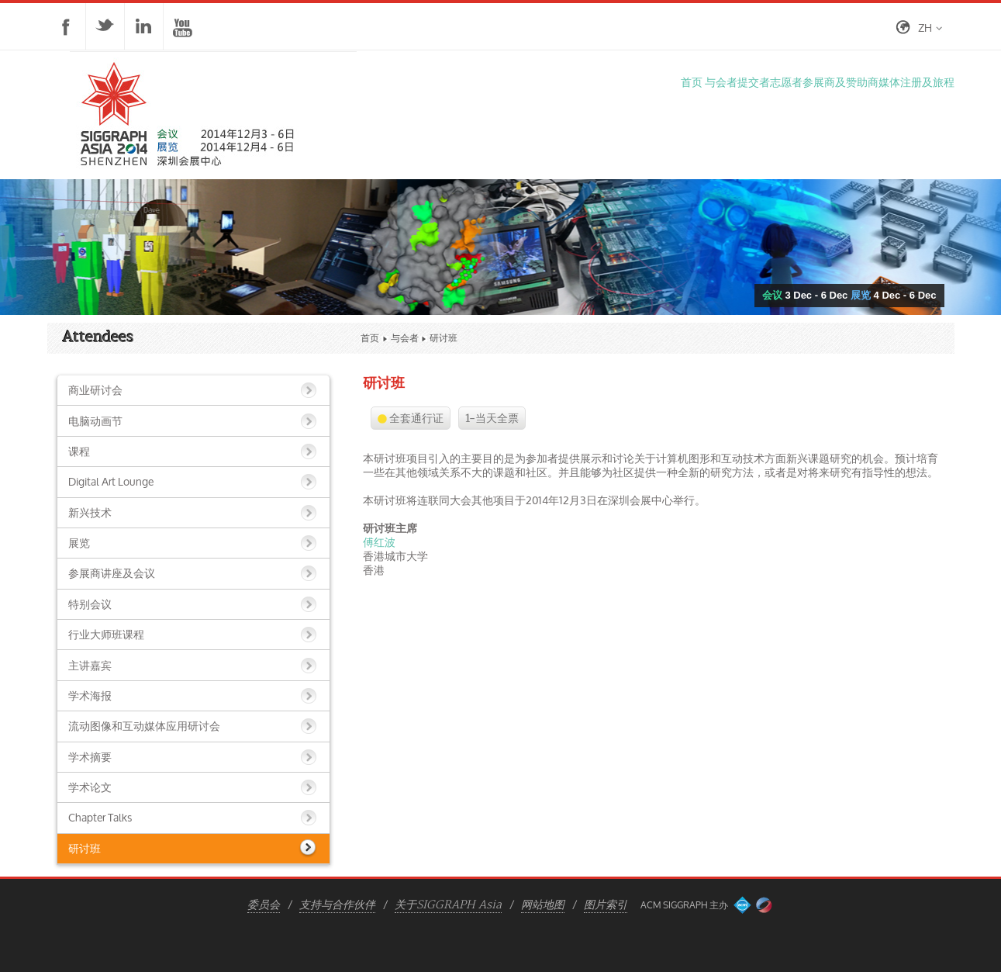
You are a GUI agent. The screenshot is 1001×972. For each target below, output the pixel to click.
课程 (79, 451)
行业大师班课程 (106, 634)
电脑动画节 (95, 421)
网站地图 (542, 905)
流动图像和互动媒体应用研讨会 (144, 725)
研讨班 (84, 848)
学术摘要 (90, 756)
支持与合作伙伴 (337, 905)
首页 (370, 338)
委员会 (263, 905)
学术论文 (90, 787)
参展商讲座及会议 (111, 573)
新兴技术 (90, 512)
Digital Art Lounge (111, 481)
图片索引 (605, 905)
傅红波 (379, 542)
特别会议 (90, 604)
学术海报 (90, 695)
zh (925, 27)
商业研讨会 (95, 390)
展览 (79, 542)
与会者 (405, 338)
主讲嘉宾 (90, 665)
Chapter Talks (100, 817)
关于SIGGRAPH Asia (448, 905)
